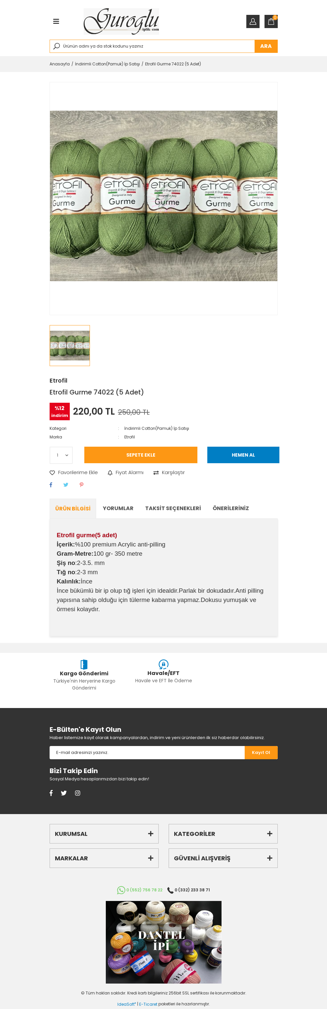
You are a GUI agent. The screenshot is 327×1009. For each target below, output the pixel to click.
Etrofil (58, 380)
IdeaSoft (126, 1004)
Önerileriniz (231, 508)
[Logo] (121, 21)
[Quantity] (61, 455)
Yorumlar (118, 508)
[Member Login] (253, 21)
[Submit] (261, 752)
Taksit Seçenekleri (173, 508)
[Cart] (271, 21)
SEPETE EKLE (140, 455)
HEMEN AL (243, 455)
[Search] (164, 46)
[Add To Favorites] (74, 472)
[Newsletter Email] (147, 752)
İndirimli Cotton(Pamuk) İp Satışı (156, 428)
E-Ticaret (148, 1004)
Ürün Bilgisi (73, 508)
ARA (266, 46)
